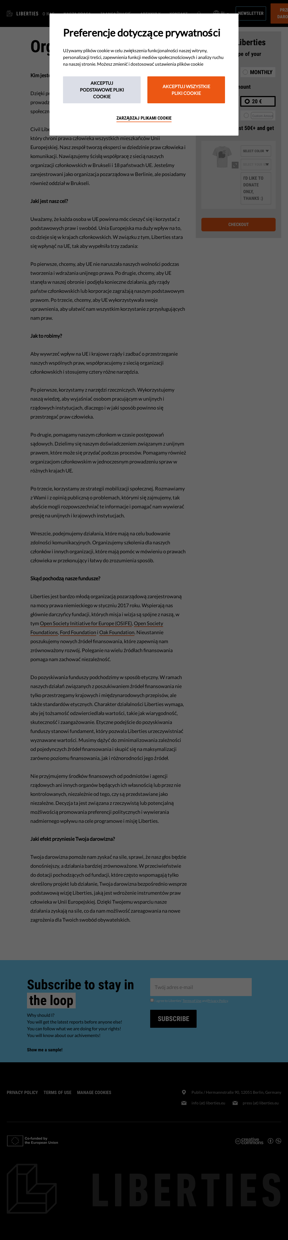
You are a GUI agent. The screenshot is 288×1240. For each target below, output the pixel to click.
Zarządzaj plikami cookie (143, 118)
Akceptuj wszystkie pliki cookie (186, 90)
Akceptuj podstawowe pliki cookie (102, 89)
